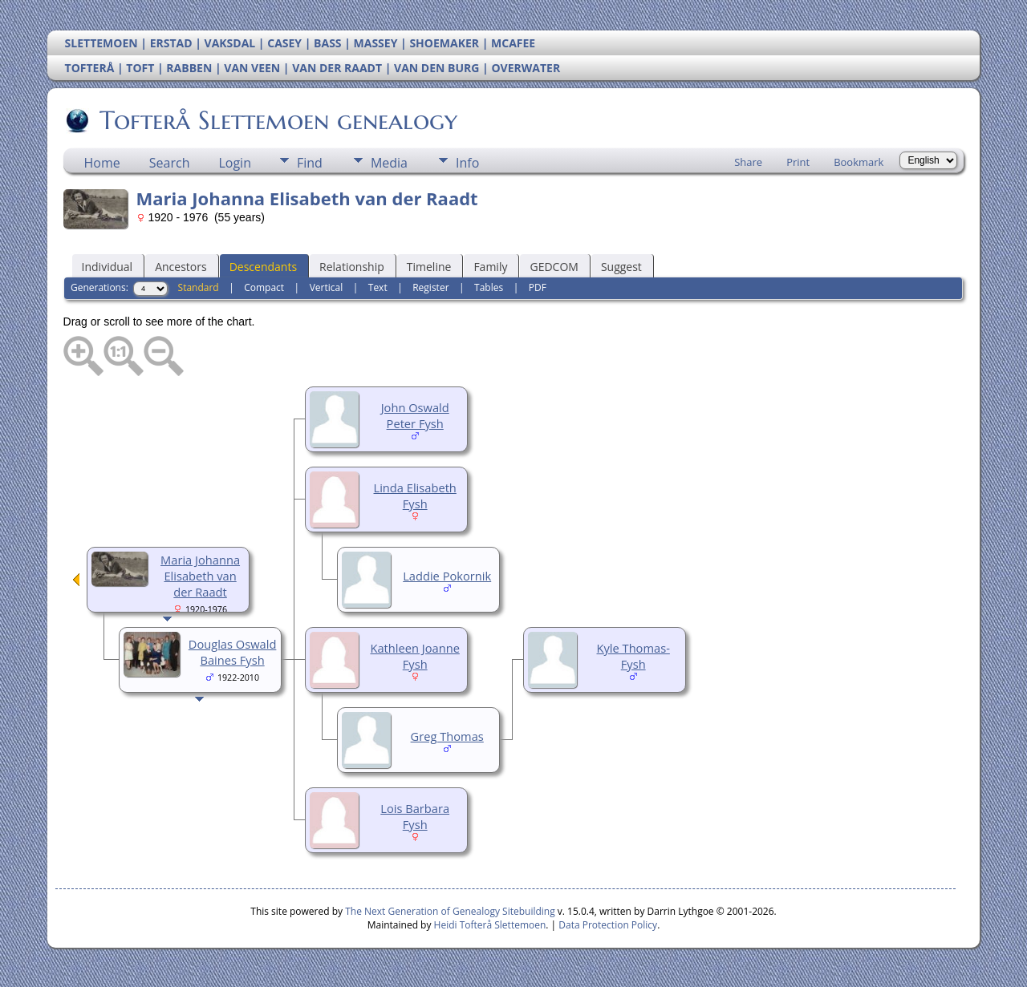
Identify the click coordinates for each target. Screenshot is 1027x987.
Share (748, 162)
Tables (488, 287)
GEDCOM (554, 266)
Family (490, 266)
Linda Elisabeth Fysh (415, 495)
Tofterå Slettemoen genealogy (277, 120)
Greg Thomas (447, 736)
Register (430, 287)
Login (234, 163)
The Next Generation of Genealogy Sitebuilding (450, 911)
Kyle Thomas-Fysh (633, 656)
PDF (537, 287)
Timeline (429, 266)
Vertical (326, 287)
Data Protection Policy (607, 925)
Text (378, 287)
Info (467, 163)
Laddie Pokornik (447, 576)
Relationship (351, 266)
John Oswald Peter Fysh (415, 415)
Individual (107, 266)
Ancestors (180, 266)
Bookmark (858, 162)
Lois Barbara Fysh (414, 816)
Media (389, 163)
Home (102, 163)
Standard (198, 287)
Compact (264, 287)
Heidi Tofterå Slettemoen (490, 925)
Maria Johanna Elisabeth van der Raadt (200, 576)
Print (798, 162)
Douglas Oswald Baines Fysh (233, 652)
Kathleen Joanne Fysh (414, 656)
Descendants (263, 266)
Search (169, 163)
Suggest (621, 266)
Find (310, 163)
